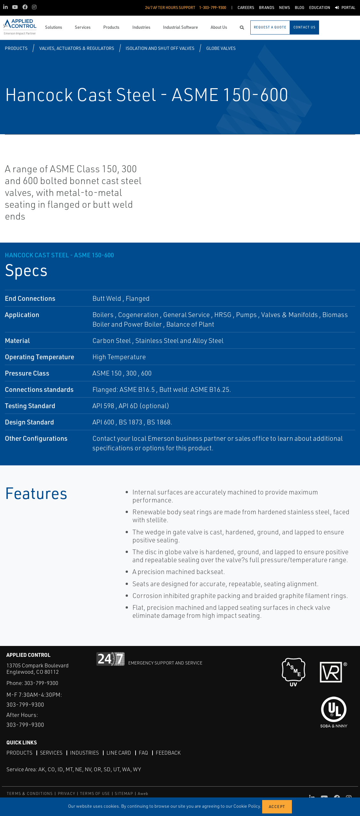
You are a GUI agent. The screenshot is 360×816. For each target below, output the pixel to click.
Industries (84, 753)
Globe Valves (221, 48)
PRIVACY (66, 793)
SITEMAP (124, 793)
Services (51, 753)
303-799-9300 (41, 683)
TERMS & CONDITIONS (30, 793)
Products (16, 48)
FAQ (143, 753)
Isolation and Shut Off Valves (160, 48)
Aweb (143, 793)
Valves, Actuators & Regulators (76, 48)
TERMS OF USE (95, 793)
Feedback (168, 753)
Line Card (118, 753)
